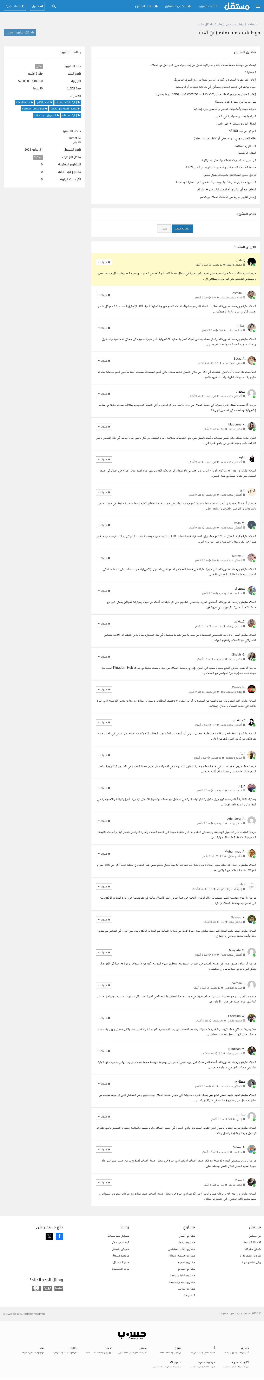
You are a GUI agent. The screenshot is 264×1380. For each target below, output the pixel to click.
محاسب (238, 593)
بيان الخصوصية (251, 1262)
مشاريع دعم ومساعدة (182, 1282)
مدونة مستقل (121, 1262)
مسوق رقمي (234, 1020)
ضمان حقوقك (252, 1249)
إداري (239, 1119)
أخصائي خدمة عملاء (231, 396)
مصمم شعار (235, 922)
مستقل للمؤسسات (118, 1236)
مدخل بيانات (235, 429)
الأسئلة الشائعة (252, 1242)
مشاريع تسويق (186, 1269)
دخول (163, 228)
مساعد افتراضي (233, 988)
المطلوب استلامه (245, 146)
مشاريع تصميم (186, 1262)
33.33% (37, 157)
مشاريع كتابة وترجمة (182, 1275)
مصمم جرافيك (234, 264)
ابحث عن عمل (120, 1242)
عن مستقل (255, 1236)
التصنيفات (189, 1295)
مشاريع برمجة (186, 1242)
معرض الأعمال (120, 1249)
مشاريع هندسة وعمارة (181, 1256)
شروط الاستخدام (250, 1256)
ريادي (75, 142)
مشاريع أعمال (187, 1236)
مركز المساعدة (120, 1269)
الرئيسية (255, 24)
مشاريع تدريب (186, 1289)
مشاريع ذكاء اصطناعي (181, 1249)
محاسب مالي (234, 330)
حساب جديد (182, 228)
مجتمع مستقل (120, 1256)
